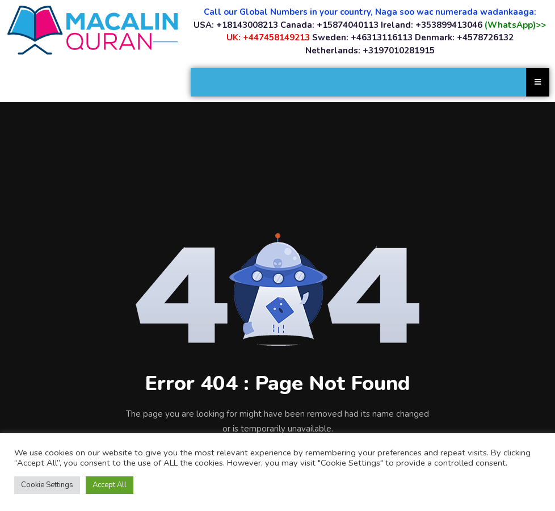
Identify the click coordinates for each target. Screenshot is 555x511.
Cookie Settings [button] (47, 485)
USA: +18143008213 (236, 25)
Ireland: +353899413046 (431, 25)
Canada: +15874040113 (329, 25)
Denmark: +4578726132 (464, 37)
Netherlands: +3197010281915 (370, 50)
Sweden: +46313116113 (362, 37)
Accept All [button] (110, 485)
